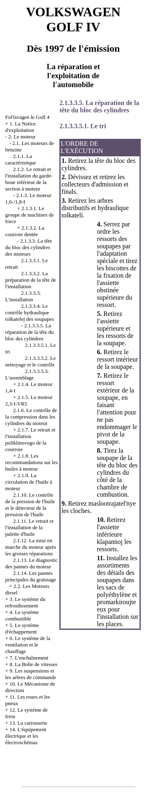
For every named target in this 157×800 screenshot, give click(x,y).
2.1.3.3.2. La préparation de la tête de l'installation (30, 279)
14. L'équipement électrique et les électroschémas (25, 735)
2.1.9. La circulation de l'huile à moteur (28, 481)
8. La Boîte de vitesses (33, 664)
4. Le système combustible (22, 615)
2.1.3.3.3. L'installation (23, 296)
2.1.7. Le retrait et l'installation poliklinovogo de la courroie (30, 439)
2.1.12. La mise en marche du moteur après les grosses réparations (30, 547)
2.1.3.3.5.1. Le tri (82, 126)
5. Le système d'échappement (22, 628)
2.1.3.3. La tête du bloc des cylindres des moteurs (28, 247)
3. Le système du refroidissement (25, 602)
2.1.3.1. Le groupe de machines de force (29, 214)
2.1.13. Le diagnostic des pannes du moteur (31, 563)
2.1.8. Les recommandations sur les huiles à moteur (31, 462)
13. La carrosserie (28, 723)
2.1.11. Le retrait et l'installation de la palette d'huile (29, 527)
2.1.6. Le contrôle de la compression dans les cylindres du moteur (31, 416)
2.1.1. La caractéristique (20, 159)
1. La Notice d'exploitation (20, 127)
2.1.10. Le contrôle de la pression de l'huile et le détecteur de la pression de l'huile (30, 504)
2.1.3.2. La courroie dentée (24, 231)
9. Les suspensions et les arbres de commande (30, 674)
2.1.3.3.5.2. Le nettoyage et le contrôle (30, 361)
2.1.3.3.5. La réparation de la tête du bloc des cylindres (29, 332)
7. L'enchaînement (28, 658)
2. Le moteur (21, 137)
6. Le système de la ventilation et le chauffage (27, 644)
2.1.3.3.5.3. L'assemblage (27, 374)
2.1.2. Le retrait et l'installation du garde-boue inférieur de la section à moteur (28, 179)
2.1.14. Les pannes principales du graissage (30, 576)
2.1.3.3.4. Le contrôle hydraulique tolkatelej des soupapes (29, 312)
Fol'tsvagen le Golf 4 (27, 117)
